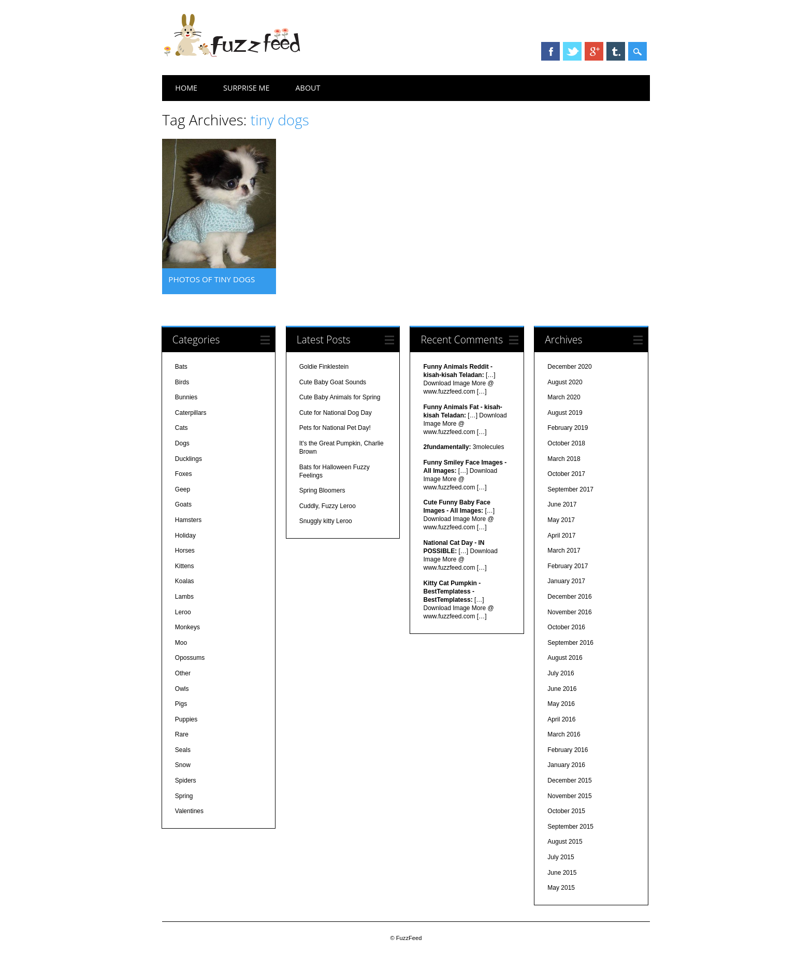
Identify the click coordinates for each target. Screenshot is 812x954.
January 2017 (566, 581)
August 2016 (564, 657)
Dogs (182, 443)
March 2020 (563, 397)
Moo (181, 642)
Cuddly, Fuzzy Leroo (327, 506)
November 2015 (569, 796)
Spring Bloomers (322, 490)
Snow (183, 765)
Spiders (185, 780)
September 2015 (570, 826)
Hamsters (188, 520)
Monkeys (187, 627)
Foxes (183, 474)
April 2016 (561, 719)
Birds (182, 382)
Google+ (594, 51)
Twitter (572, 51)
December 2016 (569, 596)
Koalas (184, 581)
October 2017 (566, 474)
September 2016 (570, 642)
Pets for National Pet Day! (335, 427)
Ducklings (188, 458)
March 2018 (563, 458)
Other (183, 673)
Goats (183, 504)
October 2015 (566, 811)
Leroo (183, 612)
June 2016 (561, 688)
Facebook (550, 51)
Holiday (185, 535)
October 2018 (566, 443)
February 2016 (567, 750)
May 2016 (561, 703)
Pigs (181, 703)
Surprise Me (246, 88)
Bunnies (186, 397)
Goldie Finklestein (324, 366)
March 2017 (563, 550)
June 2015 (561, 872)
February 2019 (567, 427)
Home (186, 88)
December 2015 (569, 780)
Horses (185, 550)
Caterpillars (191, 412)
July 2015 (560, 857)
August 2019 (564, 412)
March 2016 (563, 734)
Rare (182, 734)
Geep (182, 489)
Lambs (184, 596)
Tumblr (615, 51)
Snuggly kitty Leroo (325, 521)
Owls (182, 688)
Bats (181, 366)
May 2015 (561, 887)
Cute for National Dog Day (335, 412)
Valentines (189, 811)
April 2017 (561, 535)
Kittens (184, 566)
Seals (183, 750)
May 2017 (561, 520)
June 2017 (561, 504)
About (308, 88)
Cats (181, 427)
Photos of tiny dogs (211, 279)
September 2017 (570, 489)
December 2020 (569, 366)
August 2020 (564, 382)
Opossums (190, 657)
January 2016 (566, 765)
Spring (184, 796)
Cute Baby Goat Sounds (332, 382)
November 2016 (569, 612)
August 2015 (564, 841)
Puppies (186, 719)
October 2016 (566, 627)
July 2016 (560, 673)
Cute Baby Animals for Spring (340, 397)
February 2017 (567, 566)
